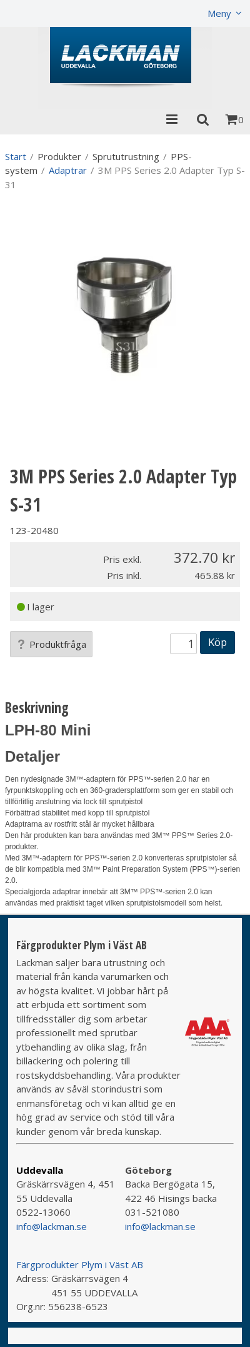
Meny (219, 13)
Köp (217, 642)
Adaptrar (68, 170)
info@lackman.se (51, 1226)
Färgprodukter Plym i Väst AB (79, 1264)
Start (15, 156)
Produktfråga (51, 644)
